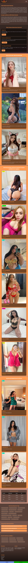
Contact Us (2, 559)
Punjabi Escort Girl (4, 517)
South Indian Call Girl (16, 517)
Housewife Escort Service (18, 511)
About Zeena (3, 556)
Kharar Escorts (21, 19)
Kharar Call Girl (11, 511)
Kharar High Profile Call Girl (12, 509)
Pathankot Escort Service (21, 541)
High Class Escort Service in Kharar (6, 515)
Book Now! (3, 34)
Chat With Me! (4, 42)
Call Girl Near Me (20, 509)
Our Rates (2, 557)
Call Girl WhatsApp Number (12, 513)
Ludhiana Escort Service (5, 541)
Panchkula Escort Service (13, 541)
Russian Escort (15, 515)
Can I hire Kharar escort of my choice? (7, 530)
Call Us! (3, 50)
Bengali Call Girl (10, 517)
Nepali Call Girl (20, 515)
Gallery (2, 558)
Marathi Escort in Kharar (5, 511)
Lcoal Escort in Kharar (5, 509)
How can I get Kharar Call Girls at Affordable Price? (9, 528)
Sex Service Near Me (4, 513)
